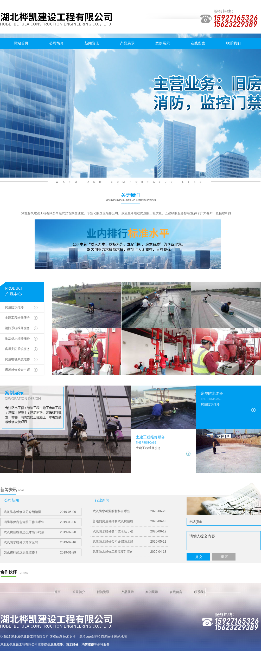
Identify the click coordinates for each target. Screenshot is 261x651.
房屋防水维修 (14, 307)
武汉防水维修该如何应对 (40, 542)
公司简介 (56, 43)
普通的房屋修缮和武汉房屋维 (129, 521)
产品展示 (127, 43)
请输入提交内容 (224, 540)
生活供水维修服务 (17, 338)
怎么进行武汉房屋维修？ (40, 552)
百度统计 (107, 637)
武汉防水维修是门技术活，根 (129, 531)
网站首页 (21, 43)
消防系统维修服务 (17, 328)
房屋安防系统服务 (17, 349)
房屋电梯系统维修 (17, 359)
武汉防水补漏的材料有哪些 (129, 511)
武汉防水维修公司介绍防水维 (129, 541)
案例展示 (162, 43)
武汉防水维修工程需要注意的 (129, 552)
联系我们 (233, 43)
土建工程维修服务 (17, 318)
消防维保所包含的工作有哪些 (40, 522)
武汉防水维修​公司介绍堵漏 (40, 512)
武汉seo (85, 637)
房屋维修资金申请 (17, 370)
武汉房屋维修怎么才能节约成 (40, 532)
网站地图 (120, 637)
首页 (57, 592)
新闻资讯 (92, 43)
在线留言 (198, 43)
